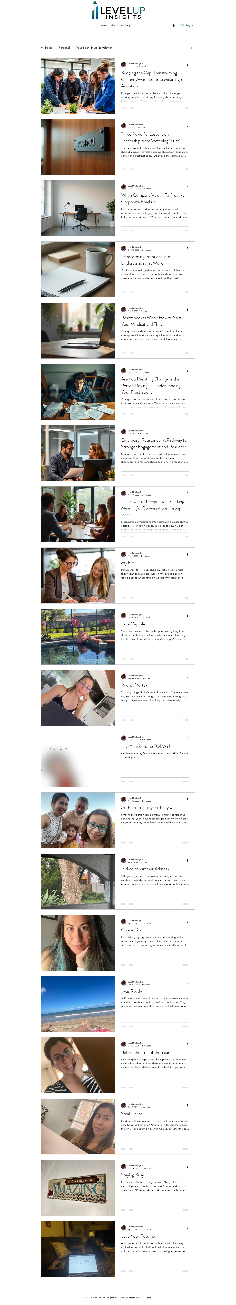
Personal (64, 47)
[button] (190, 48)
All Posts (46, 47)
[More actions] (188, 65)
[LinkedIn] (174, 25)
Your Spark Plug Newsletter (94, 47)
